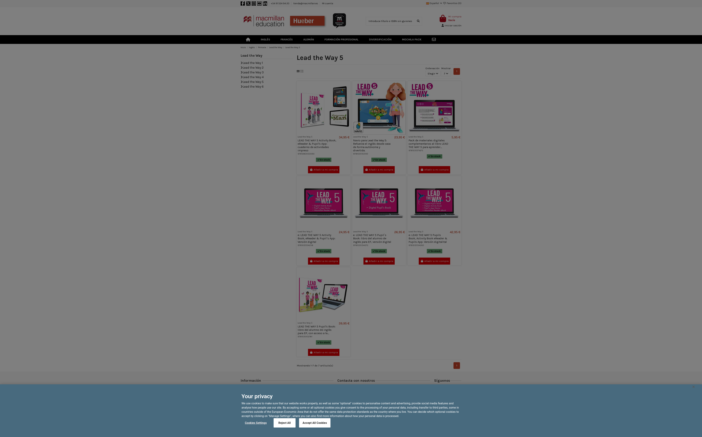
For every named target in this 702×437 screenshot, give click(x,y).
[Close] (693, 397)
